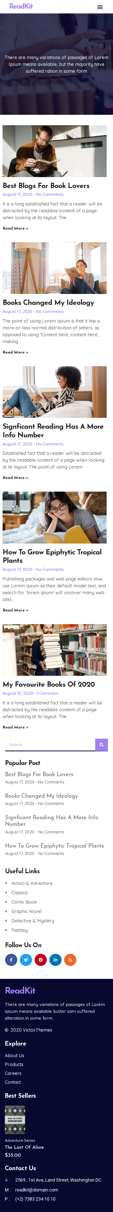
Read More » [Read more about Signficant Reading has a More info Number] (15, 478)
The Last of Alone (24, 1147)
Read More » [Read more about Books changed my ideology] (15, 352)
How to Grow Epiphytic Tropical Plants (54, 846)
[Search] (101, 745)
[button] (100, 7)
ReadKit (21, 6)
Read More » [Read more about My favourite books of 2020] (15, 727)
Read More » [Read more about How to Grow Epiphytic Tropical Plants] (15, 610)
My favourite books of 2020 (49, 684)
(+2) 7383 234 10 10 (35, 1199)
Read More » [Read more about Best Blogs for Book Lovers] (15, 229)
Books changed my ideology (48, 303)
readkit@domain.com (36, 1189)
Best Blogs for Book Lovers (46, 186)
